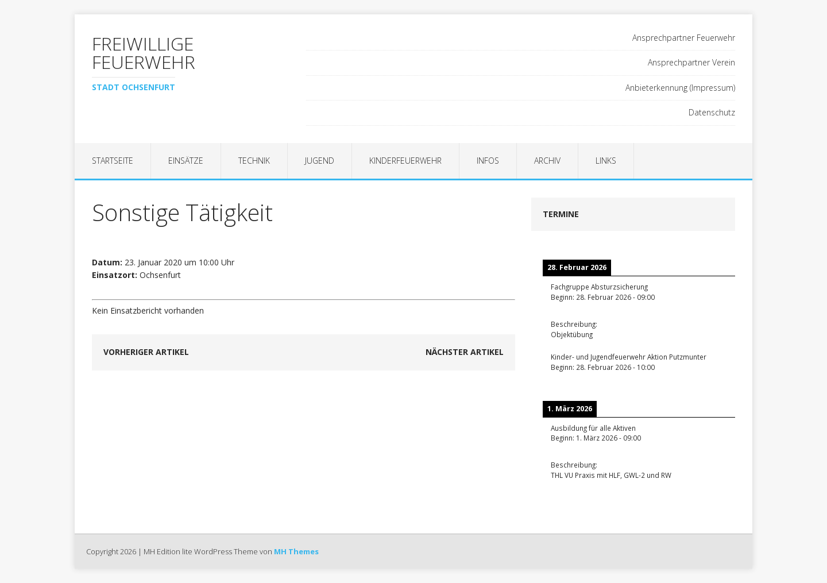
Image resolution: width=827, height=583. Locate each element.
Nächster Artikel (465, 351)
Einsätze (185, 160)
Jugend (319, 160)
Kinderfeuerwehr (405, 160)
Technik (254, 160)
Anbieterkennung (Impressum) (680, 87)
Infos (488, 160)
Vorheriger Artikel (146, 351)
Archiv (547, 160)
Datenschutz (712, 112)
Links (606, 160)
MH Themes (296, 551)
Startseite (112, 160)
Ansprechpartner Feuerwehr (683, 37)
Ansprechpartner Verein (691, 62)
